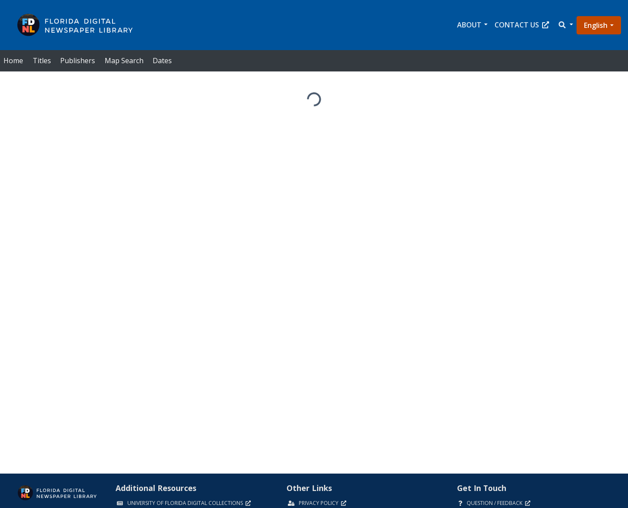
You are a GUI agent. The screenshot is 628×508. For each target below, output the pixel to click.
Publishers (77, 60)
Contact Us (522, 25)
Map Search (124, 60)
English (596, 25)
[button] (565, 25)
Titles (42, 60)
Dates (162, 60)
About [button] (469, 25)
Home (13, 60)
